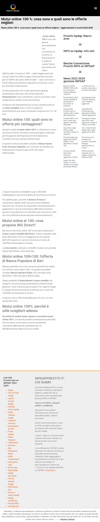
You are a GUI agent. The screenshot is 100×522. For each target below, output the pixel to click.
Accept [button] (57, 519)
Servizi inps (13, 467)
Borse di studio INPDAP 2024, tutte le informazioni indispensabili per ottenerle (70, 90)
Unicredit (11, 445)
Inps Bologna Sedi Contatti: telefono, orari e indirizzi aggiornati (88, 100)
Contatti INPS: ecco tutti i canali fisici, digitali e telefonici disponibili (70, 121)
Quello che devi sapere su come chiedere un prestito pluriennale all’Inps (71, 163)
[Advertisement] (21, 51)
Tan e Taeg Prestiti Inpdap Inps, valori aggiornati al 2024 (89, 130)
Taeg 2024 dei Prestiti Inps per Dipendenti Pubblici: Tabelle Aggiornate (89, 112)
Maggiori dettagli (67, 519)
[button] (95, 8)
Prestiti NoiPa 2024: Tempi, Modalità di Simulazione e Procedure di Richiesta (70, 101)
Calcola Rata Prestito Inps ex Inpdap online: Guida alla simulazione (71, 112)
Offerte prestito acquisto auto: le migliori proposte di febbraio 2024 (89, 154)
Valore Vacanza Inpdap (11, 415)
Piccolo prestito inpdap (11, 481)
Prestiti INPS (13, 503)
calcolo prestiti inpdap (11, 401)
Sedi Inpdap (13, 470)
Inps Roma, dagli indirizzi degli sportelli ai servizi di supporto (70, 131)
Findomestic (13, 443)
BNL (9, 448)
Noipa (10, 390)
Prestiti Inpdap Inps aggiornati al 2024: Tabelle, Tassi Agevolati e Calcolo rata (70, 141)
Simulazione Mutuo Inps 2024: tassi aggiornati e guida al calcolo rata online (89, 121)
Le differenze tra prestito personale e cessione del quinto (89, 88)
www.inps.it (50, 470)
